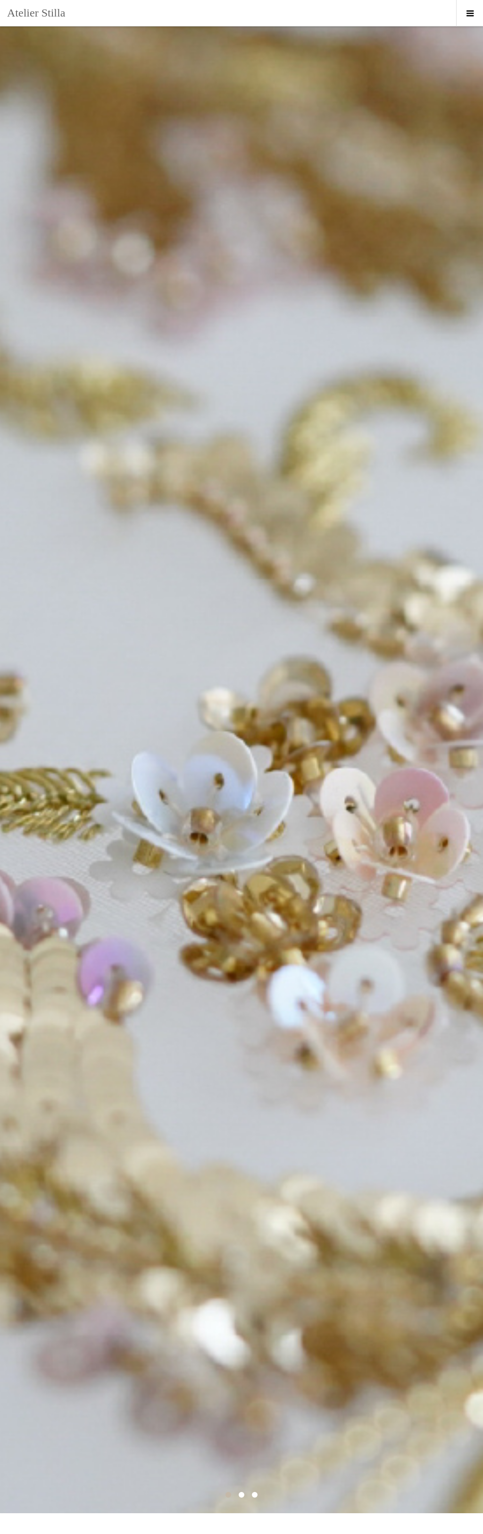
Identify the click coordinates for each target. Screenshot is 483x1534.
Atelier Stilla (36, 13)
